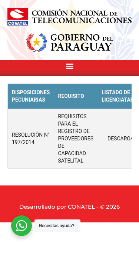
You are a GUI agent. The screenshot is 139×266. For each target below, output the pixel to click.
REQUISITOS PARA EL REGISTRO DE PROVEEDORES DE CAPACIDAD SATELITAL (75, 138)
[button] (69, 66)
